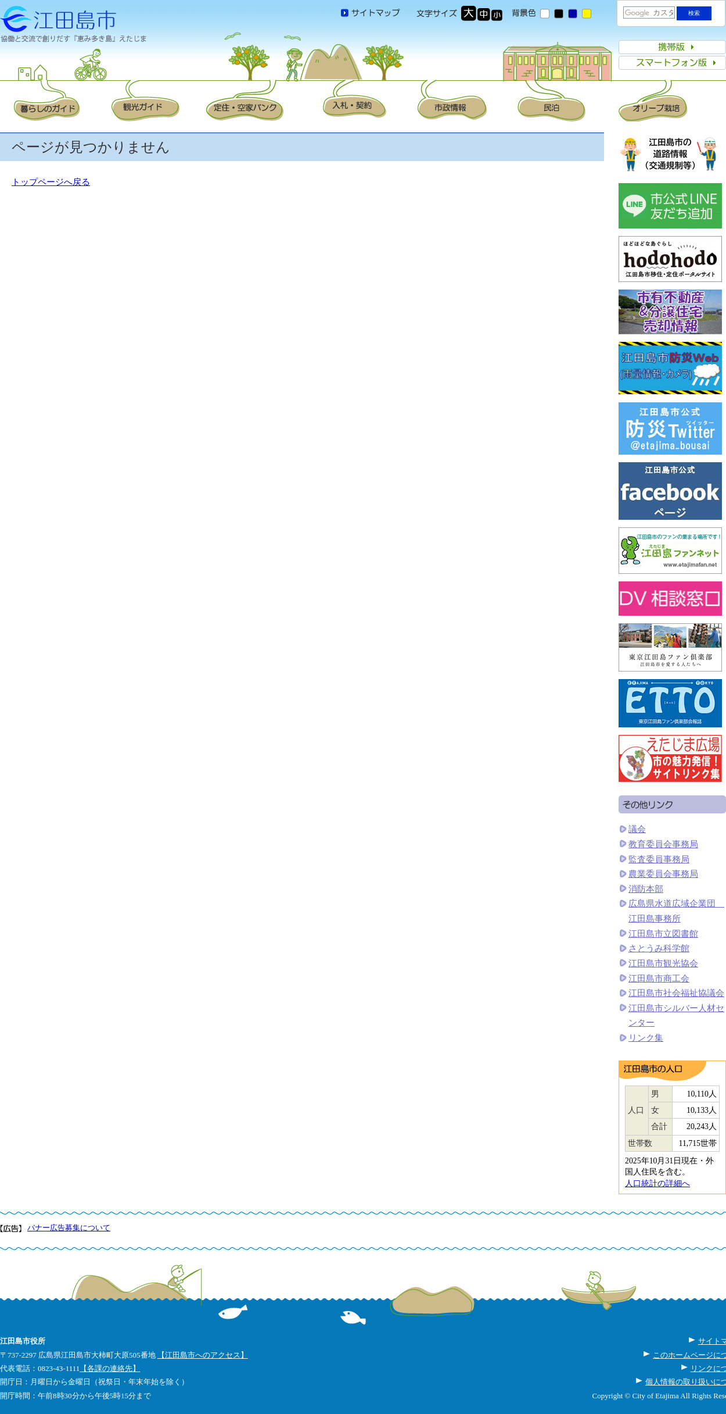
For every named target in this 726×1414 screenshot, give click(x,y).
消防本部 (645, 889)
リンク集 (645, 1037)
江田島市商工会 (658, 978)
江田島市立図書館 (663, 933)
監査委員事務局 (658, 859)
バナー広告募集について (68, 1227)
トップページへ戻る (51, 182)
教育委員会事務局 (663, 844)
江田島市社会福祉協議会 (676, 993)
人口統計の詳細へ (657, 1183)
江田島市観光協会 (663, 963)
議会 (637, 829)
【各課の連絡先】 (110, 1368)
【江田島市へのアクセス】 (202, 1355)
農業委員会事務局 (663, 874)
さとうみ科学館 (658, 948)
